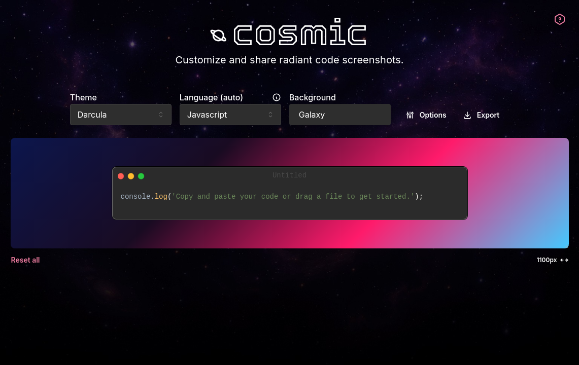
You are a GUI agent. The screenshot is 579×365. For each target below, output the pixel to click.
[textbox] (290, 202)
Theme (83, 97)
